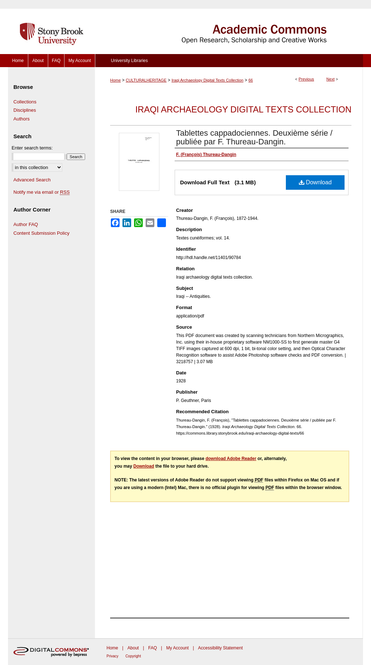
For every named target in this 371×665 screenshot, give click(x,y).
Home (115, 80)
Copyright (133, 656)
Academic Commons (229, 27)
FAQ (152, 647)
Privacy (112, 656)
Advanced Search (32, 179)
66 (251, 80)
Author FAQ (25, 224)
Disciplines (24, 110)
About (133, 647)
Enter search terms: (32, 148)
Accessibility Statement (220, 647)
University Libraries (129, 60)
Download (315, 182)
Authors (21, 119)
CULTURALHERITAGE (146, 80)
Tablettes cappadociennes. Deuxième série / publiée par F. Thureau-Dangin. (254, 137)
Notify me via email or (41, 192)
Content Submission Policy (41, 233)
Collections (25, 101)
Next (330, 79)
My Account (177, 647)
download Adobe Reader (230, 458)
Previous (306, 79)
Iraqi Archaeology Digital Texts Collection (207, 80)
